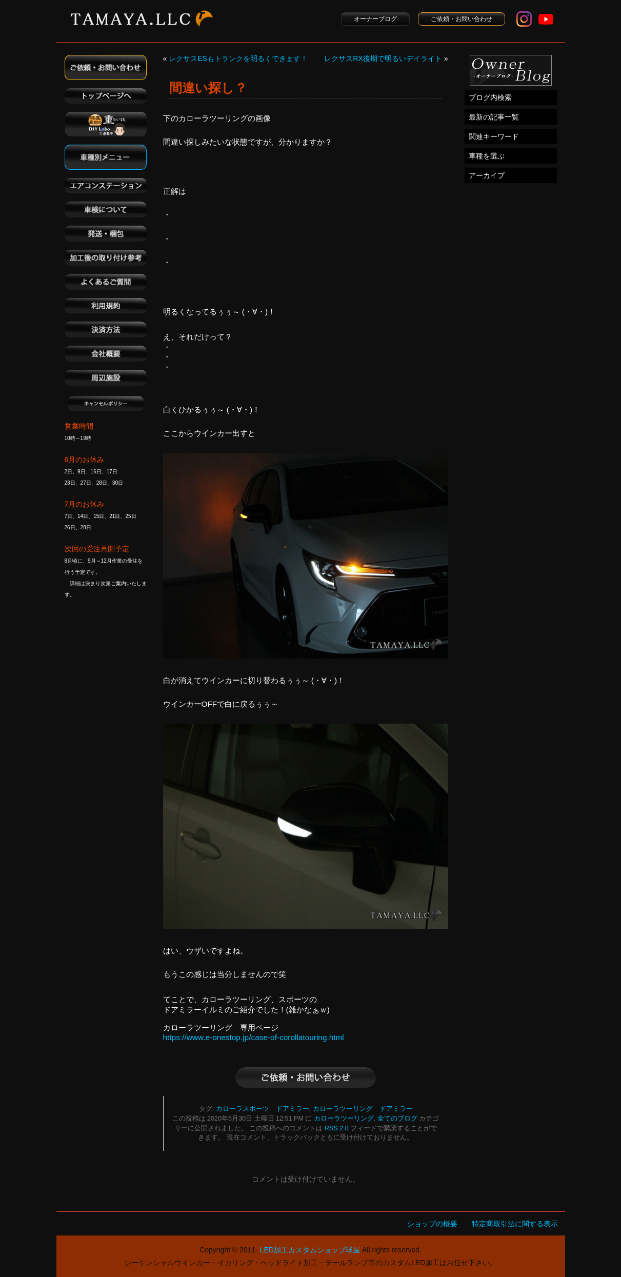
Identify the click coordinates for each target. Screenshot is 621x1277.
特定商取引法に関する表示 (515, 1224)
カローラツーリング (344, 1118)
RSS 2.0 (337, 1128)
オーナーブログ (375, 19)
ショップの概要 (432, 1224)
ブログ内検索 (490, 97)
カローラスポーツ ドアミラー (262, 1108)
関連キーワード (494, 136)
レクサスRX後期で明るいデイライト (383, 58)
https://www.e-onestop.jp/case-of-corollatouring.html (253, 1037)
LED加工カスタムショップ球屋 (310, 1250)
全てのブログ (397, 1118)
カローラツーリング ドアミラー (363, 1108)
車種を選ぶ (487, 156)
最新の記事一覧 (494, 117)
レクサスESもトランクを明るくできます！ (238, 58)
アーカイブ (487, 175)
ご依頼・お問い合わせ (461, 19)
